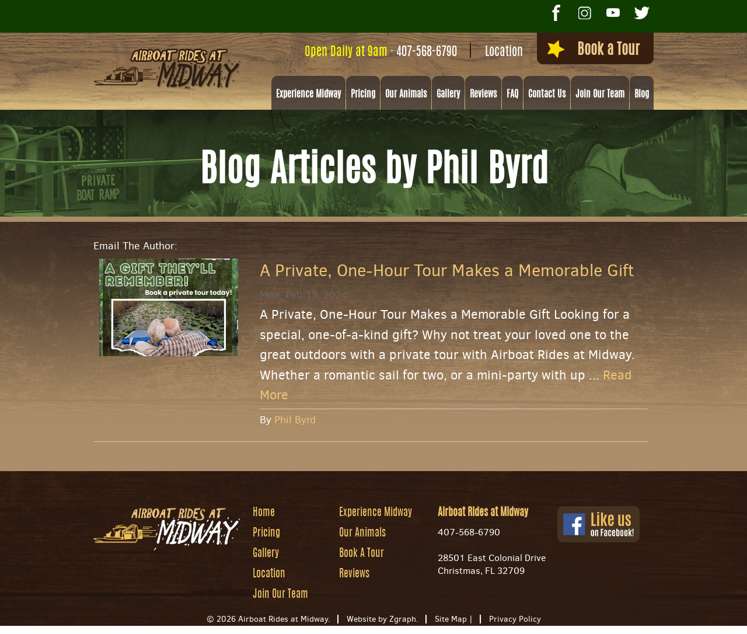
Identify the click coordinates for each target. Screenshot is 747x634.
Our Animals (406, 95)
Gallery (448, 95)
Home (264, 513)
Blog (641, 95)
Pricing (363, 95)
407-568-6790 (413, 52)
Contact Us (547, 95)
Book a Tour (585, 50)
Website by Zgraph (381, 619)
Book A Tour (361, 554)
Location (490, 52)
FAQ (512, 95)
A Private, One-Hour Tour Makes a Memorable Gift (447, 271)
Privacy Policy (515, 619)
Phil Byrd (295, 420)
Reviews (483, 95)
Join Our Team (599, 95)
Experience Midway (308, 95)
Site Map (451, 619)
